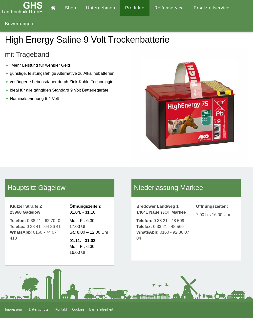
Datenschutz (39, 309)
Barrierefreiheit (101, 309)
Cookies (78, 309)
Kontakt (61, 309)
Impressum (14, 309)
